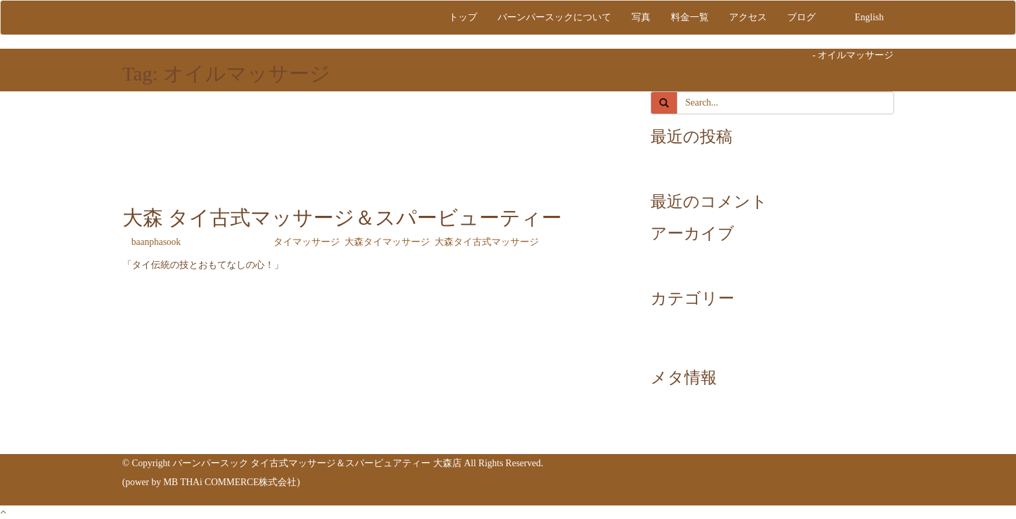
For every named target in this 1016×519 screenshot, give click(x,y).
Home (798, 55)
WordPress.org (705, 440)
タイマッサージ (306, 242)
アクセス (748, 17)
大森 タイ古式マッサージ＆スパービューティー (342, 217)
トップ (463, 17)
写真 (641, 17)
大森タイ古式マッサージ (487, 242)
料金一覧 (690, 17)
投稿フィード (706, 413)
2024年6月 (699, 269)
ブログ (801, 17)
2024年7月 (699, 255)
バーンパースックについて (554, 17)
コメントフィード (715, 427)
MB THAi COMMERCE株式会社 (229, 482)
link (685, 172)
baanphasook (156, 242)
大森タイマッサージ (387, 242)
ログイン (696, 399)
